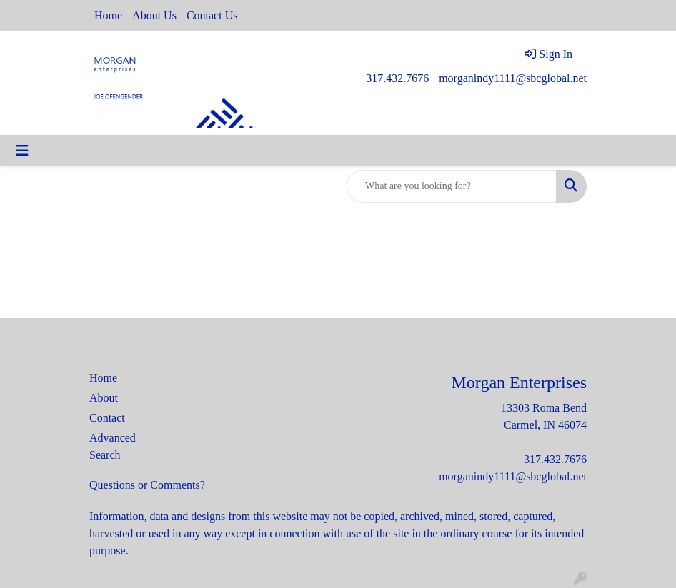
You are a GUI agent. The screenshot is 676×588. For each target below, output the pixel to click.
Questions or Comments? (147, 485)
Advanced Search (112, 446)
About (103, 398)
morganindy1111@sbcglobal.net (513, 78)
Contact (107, 418)
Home (108, 15)
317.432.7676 (397, 78)
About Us (154, 15)
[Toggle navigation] (22, 151)
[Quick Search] (452, 186)
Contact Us (212, 15)
